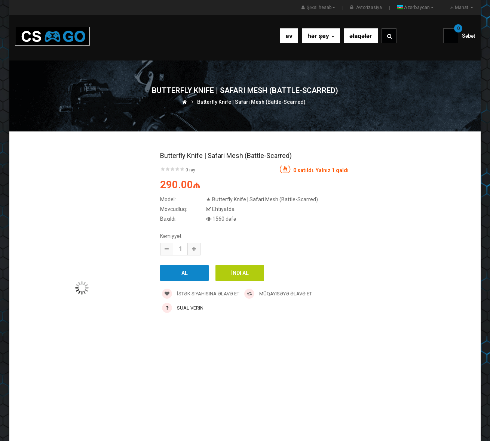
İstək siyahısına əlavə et (200, 293)
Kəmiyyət (170, 236)
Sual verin (190, 308)
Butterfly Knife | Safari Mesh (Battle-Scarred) (251, 102)
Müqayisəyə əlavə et (278, 293)
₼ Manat (462, 7)
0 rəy (190, 170)
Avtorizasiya (369, 7)
